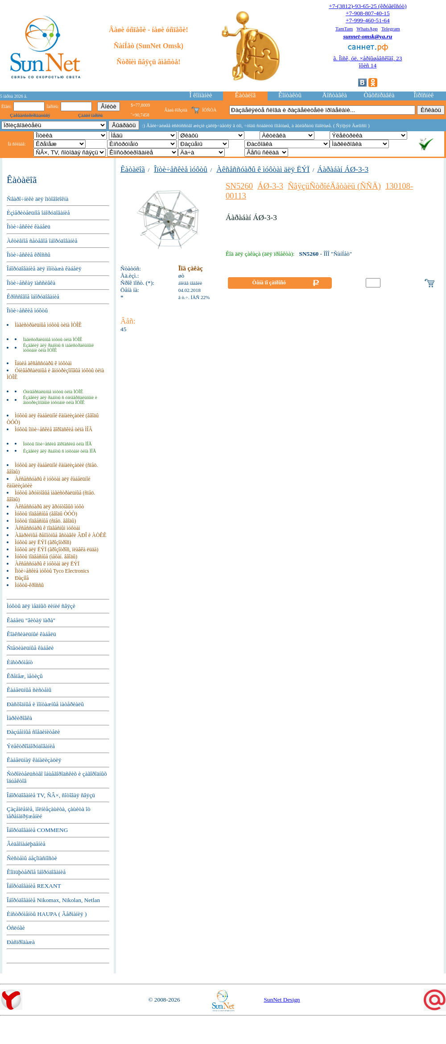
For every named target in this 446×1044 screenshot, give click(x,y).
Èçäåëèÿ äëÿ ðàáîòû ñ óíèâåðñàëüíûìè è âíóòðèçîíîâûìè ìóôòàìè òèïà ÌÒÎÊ (60, 400)
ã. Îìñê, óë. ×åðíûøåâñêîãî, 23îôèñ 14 (367, 62)
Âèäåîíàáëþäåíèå (26, 843)
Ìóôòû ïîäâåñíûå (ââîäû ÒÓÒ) (46, 514)
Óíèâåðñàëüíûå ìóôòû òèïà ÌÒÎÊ (53, 391)
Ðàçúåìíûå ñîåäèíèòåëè (33, 731)
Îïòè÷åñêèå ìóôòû (27, 310)
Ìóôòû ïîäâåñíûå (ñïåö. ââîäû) (45, 521)
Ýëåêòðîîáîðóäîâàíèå (31, 746)
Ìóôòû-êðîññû (29, 585)
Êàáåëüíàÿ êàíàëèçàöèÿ (34, 760)
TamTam (344, 28)
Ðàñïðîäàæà (21, 942)
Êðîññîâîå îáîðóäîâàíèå (33, 296)
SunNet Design (282, 999)
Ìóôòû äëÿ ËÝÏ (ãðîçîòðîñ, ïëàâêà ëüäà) (56, 549)
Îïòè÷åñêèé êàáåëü (28, 226)
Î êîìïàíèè (201, 95)
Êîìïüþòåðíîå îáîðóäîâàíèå (36, 872)
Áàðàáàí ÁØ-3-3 (342, 169)
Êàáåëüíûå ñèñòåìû (29, 689)
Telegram (390, 28)
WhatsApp (367, 28)
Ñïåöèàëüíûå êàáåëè (30, 648)
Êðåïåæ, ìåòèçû (25, 676)
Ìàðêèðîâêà (19, 718)
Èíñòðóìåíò (20, 662)
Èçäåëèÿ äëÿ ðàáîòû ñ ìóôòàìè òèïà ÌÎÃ (59, 451)
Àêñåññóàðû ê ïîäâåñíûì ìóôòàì (47, 528)
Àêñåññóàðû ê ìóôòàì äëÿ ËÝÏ (47, 564)
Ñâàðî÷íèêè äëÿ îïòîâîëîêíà (37, 198)
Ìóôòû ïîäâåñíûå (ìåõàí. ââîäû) (46, 556)
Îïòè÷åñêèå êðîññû (28, 254)
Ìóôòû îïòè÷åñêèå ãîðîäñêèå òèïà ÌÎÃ (53, 429)
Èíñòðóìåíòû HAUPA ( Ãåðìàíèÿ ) (47, 914)
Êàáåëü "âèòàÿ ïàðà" (31, 620)
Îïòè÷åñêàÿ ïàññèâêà (31, 282)
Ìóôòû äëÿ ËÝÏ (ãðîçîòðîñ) (43, 542)
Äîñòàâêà (334, 95)
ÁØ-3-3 (270, 186)
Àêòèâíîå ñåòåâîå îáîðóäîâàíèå (42, 240)
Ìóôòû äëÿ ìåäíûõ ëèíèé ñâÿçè (41, 606)
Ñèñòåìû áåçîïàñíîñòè (32, 858)
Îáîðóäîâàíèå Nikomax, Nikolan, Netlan (53, 900)
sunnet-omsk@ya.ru (367, 36)
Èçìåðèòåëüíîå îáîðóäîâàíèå (38, 212)
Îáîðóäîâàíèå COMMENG (37, 830)
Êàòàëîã (245, 95)
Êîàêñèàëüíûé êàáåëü (31, 634)
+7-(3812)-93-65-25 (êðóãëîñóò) (367, 6)
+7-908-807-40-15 (368, 13)
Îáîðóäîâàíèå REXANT (34, 885)
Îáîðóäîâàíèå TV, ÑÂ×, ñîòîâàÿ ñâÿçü (51, 795)
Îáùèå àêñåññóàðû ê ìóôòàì (43, 363)
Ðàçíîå (22, 578)
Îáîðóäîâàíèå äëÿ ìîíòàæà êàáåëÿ (44, 268)
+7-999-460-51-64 (368, 20)
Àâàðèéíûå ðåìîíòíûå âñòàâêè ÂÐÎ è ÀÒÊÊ (60, 535)
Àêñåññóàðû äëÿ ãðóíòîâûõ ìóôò (49, 506)
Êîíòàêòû (289, 95)
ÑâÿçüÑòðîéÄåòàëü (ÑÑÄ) (334, 186)
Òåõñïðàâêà (378, 95)
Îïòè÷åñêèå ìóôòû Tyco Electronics (52, 571)
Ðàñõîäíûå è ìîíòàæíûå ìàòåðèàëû (45, 704)
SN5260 (239, 186)
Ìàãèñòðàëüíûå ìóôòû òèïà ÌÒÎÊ (48, 325)
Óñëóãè (16, 927)
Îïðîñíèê (424, 95)
